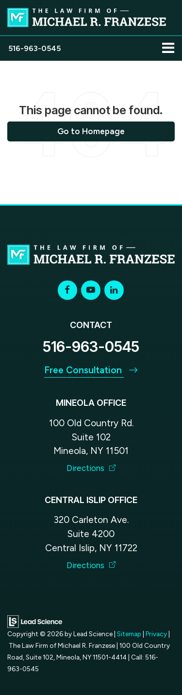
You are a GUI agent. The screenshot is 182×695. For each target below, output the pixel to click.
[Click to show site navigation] (168, 48)
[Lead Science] (34, 621)
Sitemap (129, 634)
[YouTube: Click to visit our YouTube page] (90, 290)
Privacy (156, 634)
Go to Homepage (91, 131)
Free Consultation (91, 370)
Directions (91, 468)
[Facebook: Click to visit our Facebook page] (67, 290)
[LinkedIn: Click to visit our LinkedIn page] (114, 290)
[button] (34, 48)
